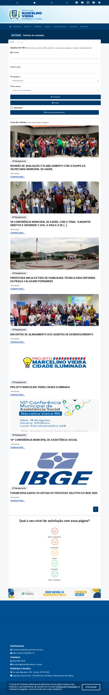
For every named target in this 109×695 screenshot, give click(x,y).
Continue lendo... (17, 177)
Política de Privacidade (66, 687)
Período (14, 52)
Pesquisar (55, 97)
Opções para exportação (54, 112)
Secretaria (15, 86)
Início (12, 42)
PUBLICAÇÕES (74, 26)
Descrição (15, 67)
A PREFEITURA (17, 26)
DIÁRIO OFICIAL (84, 26)
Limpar (55, 103)
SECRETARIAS (38, 26)
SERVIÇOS (48, 26)
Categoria (15, 77)
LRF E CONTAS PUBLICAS (60, 26)
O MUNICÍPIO (27, 26)
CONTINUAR (91, 687)
